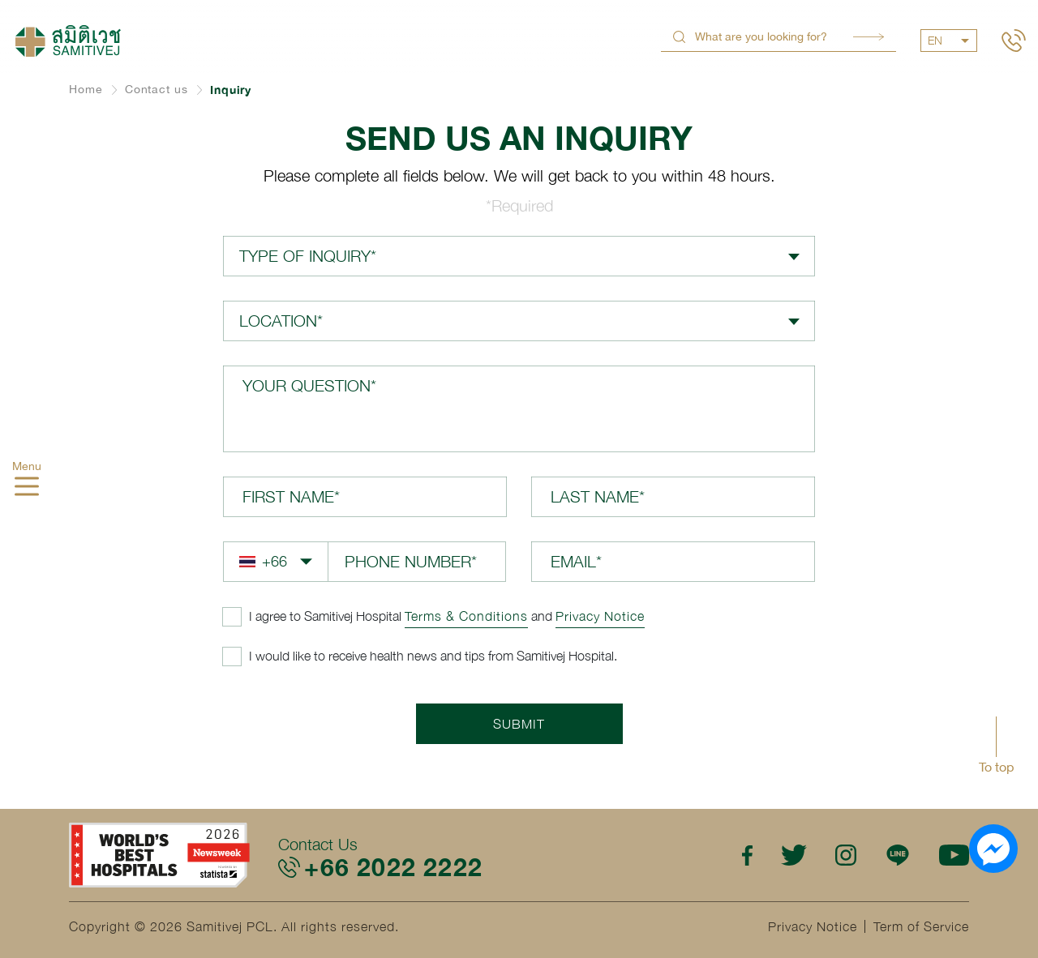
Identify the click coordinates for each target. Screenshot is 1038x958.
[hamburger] (27, 489)
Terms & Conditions (466, 616)
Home (86, 89)
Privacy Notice (600, 616)
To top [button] (996, 766)
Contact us (156, 89)
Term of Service (921, 926)
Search (868, 37)
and (447, 616)
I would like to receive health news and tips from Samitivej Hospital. (433, 655)
